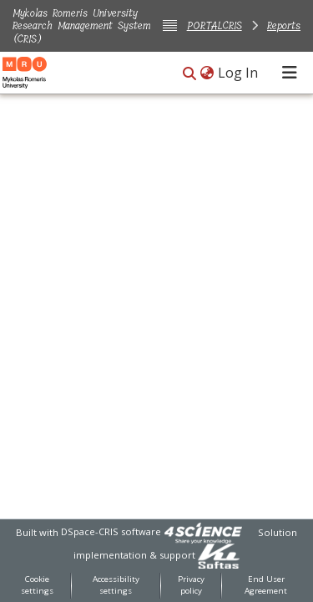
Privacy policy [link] (191, 585)
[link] (202, 531)
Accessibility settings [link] (116, 585)
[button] (189, 74)
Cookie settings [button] (37, 585)
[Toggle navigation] (289, 72)
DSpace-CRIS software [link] (111, 531)
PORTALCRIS (214, 25)
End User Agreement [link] (266, 585)
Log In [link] (239, 72)
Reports (283, 25)
